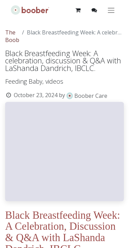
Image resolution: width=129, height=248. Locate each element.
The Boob (12, 36)
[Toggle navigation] (111, 10)
